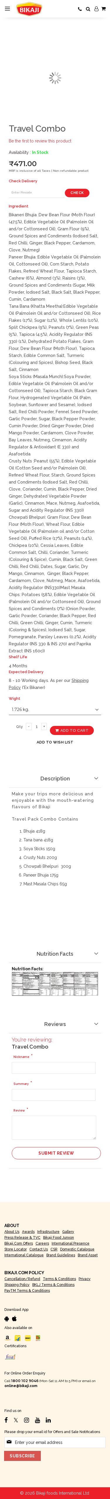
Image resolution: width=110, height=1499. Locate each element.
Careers (42, 1243)
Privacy (85, 1279)
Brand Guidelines (60, 1255)
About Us (11, 1232)
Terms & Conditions (59, 1279)
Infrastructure (48, 1232)
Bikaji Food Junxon (58, 1238)
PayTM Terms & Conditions (27, 1291)
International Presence (70, 1243)
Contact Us (38, 1249)
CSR (53, 1249)
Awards (28, 1232)
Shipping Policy (17, 1285)
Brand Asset (88, 1255)
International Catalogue (24, 1255)
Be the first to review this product (40, 141)
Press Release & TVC (22, 1238)
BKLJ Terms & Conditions (53, 1285)
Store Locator (15, 1249)
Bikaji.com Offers (18, 1243)
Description (55, 778)
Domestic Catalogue (77, 1249)
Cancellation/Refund (22, 1279)
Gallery (68, 1232)
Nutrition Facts (55, 954)
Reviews (55, 1024)
